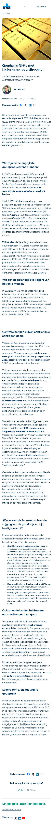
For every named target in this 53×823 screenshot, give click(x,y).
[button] (41, 6)
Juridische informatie (11, 809)
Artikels (7, 14)
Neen (31, 790)
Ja (20, 790)
